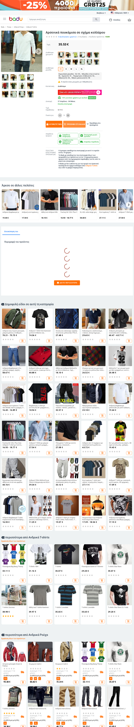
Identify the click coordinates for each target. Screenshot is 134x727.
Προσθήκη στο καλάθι (74, 124)
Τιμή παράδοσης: (50, 109)
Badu (2, 27)
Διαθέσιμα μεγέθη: (49, 69)
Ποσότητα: (50, 115)
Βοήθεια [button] (101, 13)
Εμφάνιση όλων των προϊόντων (13, 541)
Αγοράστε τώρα (54, 124)
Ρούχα (9, 27)
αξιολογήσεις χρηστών (67, 37)
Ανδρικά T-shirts (31, 27)
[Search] (60, 19)
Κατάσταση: (50, 86)
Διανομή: (49, 101)
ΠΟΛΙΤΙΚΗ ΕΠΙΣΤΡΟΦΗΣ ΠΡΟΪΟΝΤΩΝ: (51, 152)
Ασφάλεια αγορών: (49, 135)
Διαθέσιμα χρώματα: (49, 53)
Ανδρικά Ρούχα (19, 27)
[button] (4, 19)
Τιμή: (48, 45)
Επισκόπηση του (11, 231)
